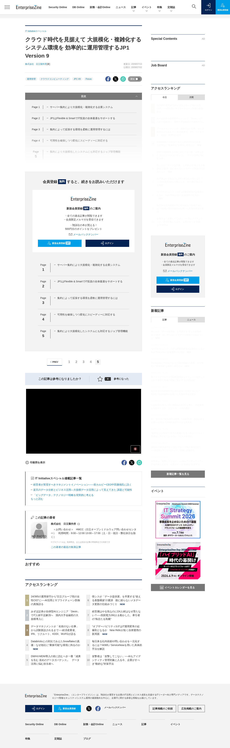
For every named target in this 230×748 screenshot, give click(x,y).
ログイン (107, 243)
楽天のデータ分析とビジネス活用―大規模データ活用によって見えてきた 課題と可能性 (82, 489)
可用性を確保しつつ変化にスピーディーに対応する (86, 314)
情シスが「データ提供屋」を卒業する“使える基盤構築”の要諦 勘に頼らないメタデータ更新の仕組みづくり (116, 600)
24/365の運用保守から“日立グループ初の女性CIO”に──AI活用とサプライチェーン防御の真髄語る (55, 600)
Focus (89, 79)
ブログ (87, 738)
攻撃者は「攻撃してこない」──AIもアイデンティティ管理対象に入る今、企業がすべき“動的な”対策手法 (116, 660)
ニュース (121, 7)
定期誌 (171, 7)
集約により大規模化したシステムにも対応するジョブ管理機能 (92, 331)
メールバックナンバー (83, 234)
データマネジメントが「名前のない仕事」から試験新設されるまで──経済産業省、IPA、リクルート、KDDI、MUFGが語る (55, 630)
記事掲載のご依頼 (163, 708)
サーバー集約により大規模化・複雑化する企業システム (81, 107)
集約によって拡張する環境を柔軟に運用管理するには (80, 129)
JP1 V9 (77, 79)
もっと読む (37, 498)
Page (36, 107)
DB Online (78, 7)
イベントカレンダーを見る (177, 587)
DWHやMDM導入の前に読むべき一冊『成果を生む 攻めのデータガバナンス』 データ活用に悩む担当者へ (56, 660)
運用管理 (31, 79)
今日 (164, 97)
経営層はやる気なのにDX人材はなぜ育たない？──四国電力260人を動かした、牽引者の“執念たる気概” (116, 615)
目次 (109, 96)
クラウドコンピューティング (55, 79)
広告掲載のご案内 (191, 708)
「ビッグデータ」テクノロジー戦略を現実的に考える (63, 495)
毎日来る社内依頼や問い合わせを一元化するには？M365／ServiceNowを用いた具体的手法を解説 (117, 645)
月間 (191, 97)
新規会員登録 (59, 243)
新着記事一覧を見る (178, 474)
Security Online (58, 7)
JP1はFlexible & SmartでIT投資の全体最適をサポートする (82, 118)
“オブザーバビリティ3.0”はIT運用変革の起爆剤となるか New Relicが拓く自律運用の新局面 (116, 630)
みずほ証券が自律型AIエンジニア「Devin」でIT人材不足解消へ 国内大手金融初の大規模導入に (55, 615)
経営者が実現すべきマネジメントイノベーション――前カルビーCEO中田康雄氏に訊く (82, 484)
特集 (159, 7)
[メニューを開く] (7, 7)
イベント (147, 7)
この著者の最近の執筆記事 (66, 547)
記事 (133, 7)
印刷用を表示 (35, 462)
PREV (53, 361)
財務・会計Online (100, 7)
